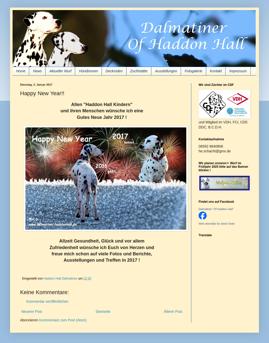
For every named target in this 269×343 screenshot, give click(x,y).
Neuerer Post (31, 312)
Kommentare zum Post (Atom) (62, 320)
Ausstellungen (166, 71)
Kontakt (216, 71)
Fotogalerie (193, 71)
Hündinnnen (88, 71)
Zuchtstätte (139, 71)
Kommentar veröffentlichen (47, 301)
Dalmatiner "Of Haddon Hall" (216, 209)
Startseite (103, 312)
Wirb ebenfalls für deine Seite (217, 223)
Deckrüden (114, 71)
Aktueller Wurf (60, 71)
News (37, 71)
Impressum (238, 71)
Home (20, 71)
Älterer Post (173, 312)
